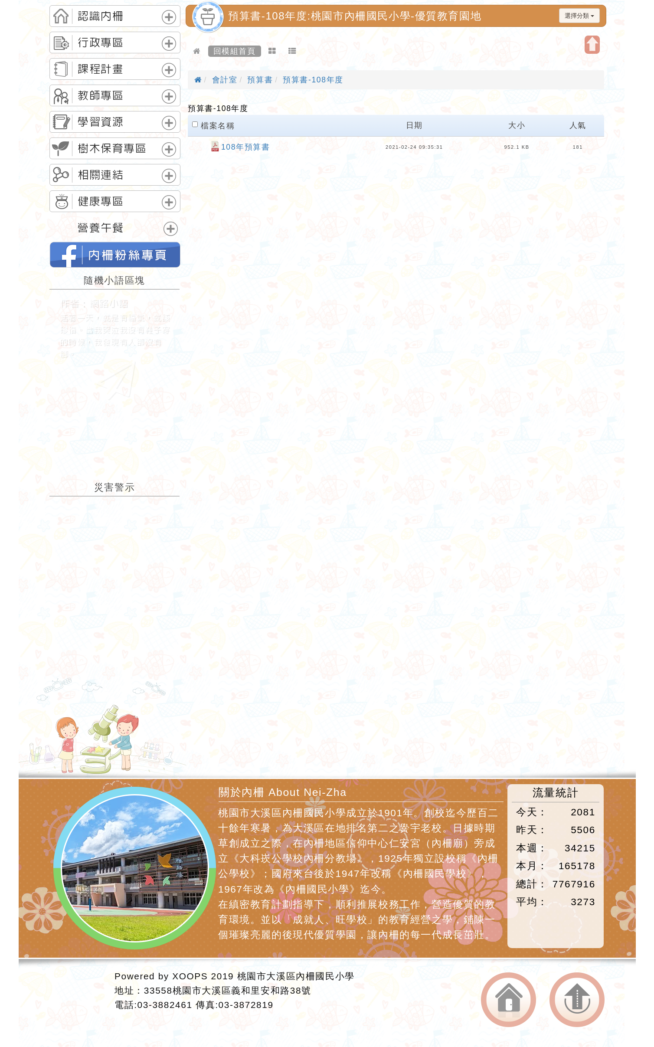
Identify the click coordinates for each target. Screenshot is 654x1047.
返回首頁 (508, 999)
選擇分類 (579, 15)
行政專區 (101, 42)
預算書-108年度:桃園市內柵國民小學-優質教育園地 (354, 16)
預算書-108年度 (313, 79)
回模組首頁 (234, 51)
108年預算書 (245, 147)
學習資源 (101, 122)
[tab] (114, 16)
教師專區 (101, 95)
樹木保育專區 (112, 148)
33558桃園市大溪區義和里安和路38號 (227, 990)
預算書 (260, 79)
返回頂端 (577, 999)
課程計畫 (101, 69)
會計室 (225, 79)
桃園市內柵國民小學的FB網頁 (114, 255)
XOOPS (190, 976)
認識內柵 (101, 16)
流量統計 (556, 792)
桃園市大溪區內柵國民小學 (296, 976)
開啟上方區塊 (592, 45)
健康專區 (101, 201)
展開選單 (169, 17)
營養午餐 (101, 227)
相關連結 (101, 175)
